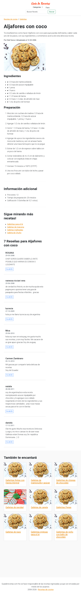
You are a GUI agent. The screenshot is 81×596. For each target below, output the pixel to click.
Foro (47, 7)
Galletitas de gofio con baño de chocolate (64, 534)
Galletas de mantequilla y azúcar (40, 481)
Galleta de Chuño (14, 233)
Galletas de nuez (13, 532)
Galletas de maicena (15, 227)
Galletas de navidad (15, 507)
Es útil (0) (9, 269)
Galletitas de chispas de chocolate (65, 481)
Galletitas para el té (15, 224)
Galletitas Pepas (63, 507)
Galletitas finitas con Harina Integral (15, 481)
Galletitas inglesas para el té (39, 533)
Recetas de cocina (45, 589)
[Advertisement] (40, 556)
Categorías (37, 7)
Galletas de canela (39, 507)
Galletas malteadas (15, 230)
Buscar (51, 12)
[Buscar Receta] (36, 12)
